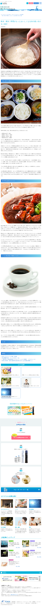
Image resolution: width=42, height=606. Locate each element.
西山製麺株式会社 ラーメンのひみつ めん (10, 357)
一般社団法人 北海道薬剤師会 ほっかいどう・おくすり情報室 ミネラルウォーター (19, 359)
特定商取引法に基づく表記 (11, 603)
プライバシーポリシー (20, 603)
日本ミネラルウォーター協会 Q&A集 (9, 356)
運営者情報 (13, 601)
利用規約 (34, 601)
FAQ (30, 601)
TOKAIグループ (19, 601)
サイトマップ (26, 601)
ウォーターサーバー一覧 (21, 489)
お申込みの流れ (33, 603)
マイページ (36, 3)
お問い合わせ (28, 603)
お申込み (30, 3)
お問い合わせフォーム (14, 594)
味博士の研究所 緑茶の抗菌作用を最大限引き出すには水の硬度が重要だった (17, 360)
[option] (7, 578)
